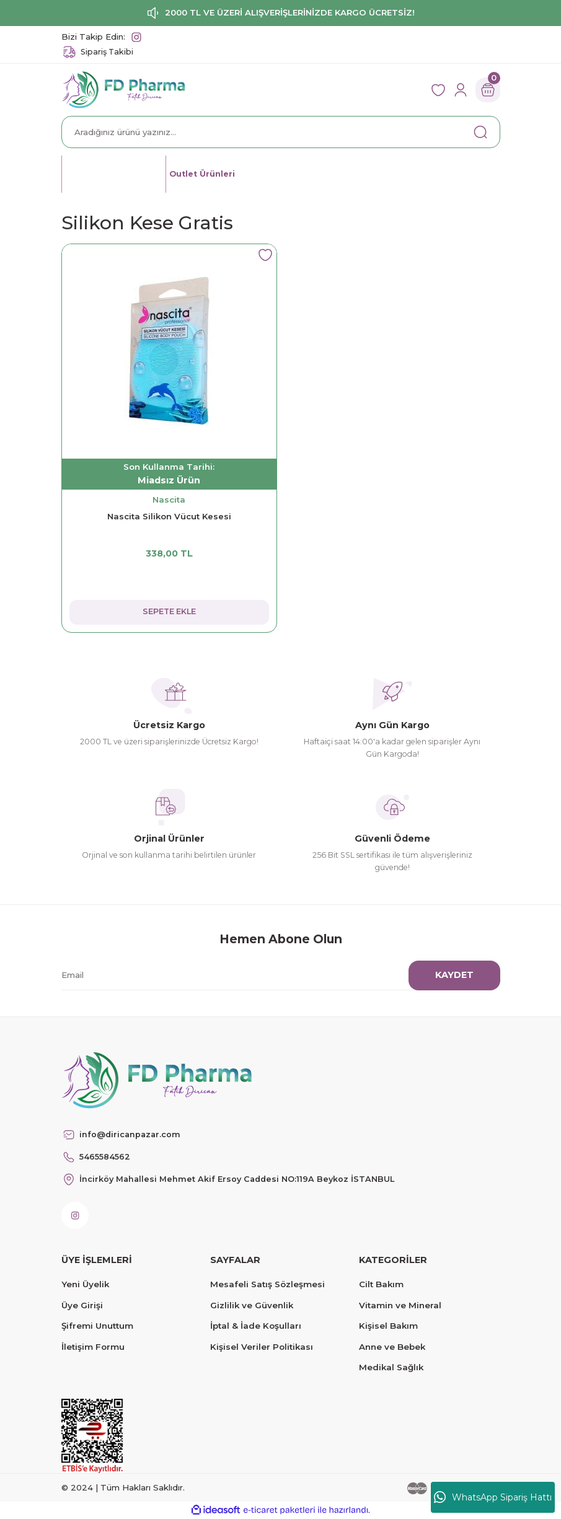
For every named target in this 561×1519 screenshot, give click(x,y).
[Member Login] (460, 89)
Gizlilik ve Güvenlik (251, 1305)
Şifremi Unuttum (97, 1326)
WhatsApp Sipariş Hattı (493, 1497)
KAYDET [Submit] (454, 974)
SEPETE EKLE (169, 612)
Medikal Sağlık (391, 1367)
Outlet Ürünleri (209, 173)
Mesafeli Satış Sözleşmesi (267, 1284)
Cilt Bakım (381, 1284)
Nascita (168, 499)
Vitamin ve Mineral (400, 1305)
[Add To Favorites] (265, 255)
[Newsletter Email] (273, 975)
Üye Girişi (82, 1305)
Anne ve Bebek (392, 1347)
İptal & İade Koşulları (255, 1326)
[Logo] (123, 89)
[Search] (280, 132)
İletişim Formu (93, 1347)
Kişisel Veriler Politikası (261, 1347)
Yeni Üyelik (85, 1284)
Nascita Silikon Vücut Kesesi (169, 516)
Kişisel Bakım (388, 1326)
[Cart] (487, 89)
